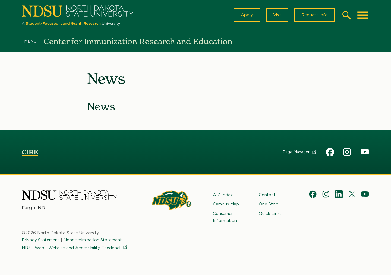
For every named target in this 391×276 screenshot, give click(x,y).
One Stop (268, 204)
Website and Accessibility (88, 247)
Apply (246, 15)
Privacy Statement (41, 240)
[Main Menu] (362, 15)
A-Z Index (223, 195)
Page (300, 152)
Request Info (314, 15)
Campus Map (226, 204)
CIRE (30, 152)
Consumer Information (225, 217)
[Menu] (32, 41)
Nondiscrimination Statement (93, 240)
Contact (267, 195)
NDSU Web (33, 247)
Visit (277, 15)
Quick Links (270, 213)
